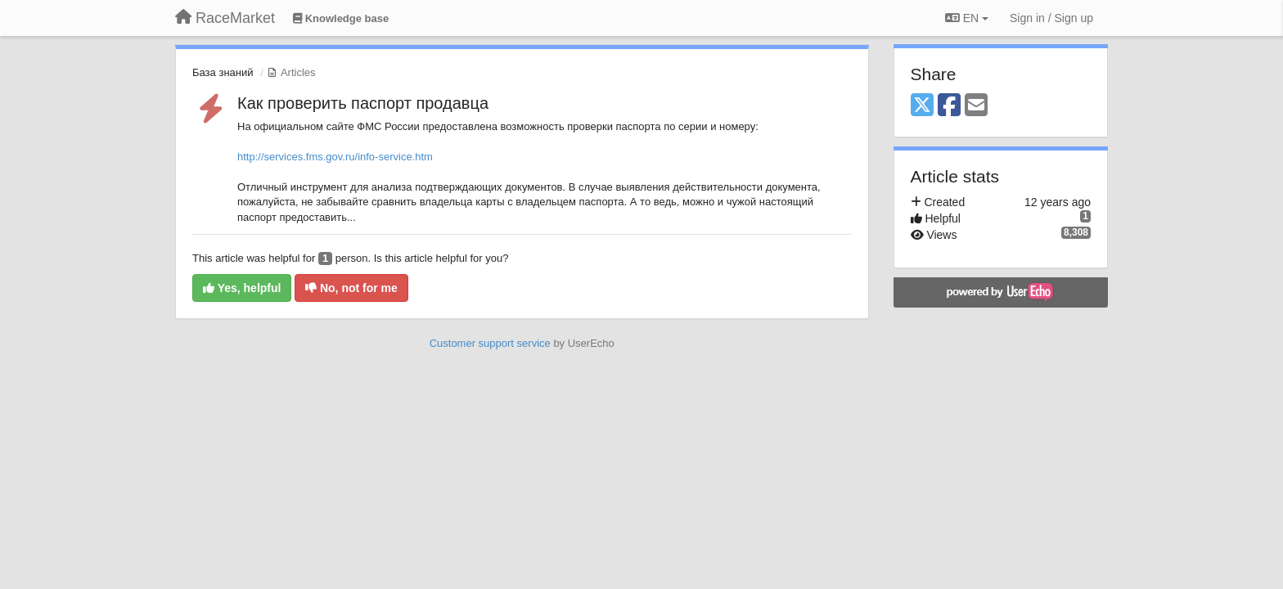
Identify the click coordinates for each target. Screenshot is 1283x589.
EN (966, 18)
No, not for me (351, 287)
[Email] (976, 106)
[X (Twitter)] (922, 106)
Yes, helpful (242, 287)
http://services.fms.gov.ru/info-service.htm (335, 157)
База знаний (223, 72)
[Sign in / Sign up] (1051, 18)
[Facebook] (949, 106)
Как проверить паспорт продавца (362, 103)
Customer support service (490, 343)
